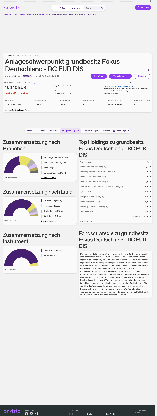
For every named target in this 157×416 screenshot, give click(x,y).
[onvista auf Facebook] (26, 414)
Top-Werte (110, 414)
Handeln (142, 76)
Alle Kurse (53, 130)
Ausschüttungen (90, 130)
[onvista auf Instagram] (36, 414)
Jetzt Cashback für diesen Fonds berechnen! (119, 86)
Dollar (89, 414)
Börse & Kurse (7, 15)
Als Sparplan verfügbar (21, 110)
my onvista (75, 8)
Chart (42, 130)
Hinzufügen (98, 76)
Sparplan (106, 130)
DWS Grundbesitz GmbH (50, 76)
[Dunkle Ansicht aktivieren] (151, 1)
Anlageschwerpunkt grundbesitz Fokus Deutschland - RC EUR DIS (74, 15)
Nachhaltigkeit (121, 130)
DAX (71, 414)
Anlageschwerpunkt (70, 130)
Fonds (16, 15)
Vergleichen (117, 76)
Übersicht (30, 130)
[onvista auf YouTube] (31, 414)
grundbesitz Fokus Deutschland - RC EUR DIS (35, 15)
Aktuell (63, 8)
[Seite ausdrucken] (148, 70)
